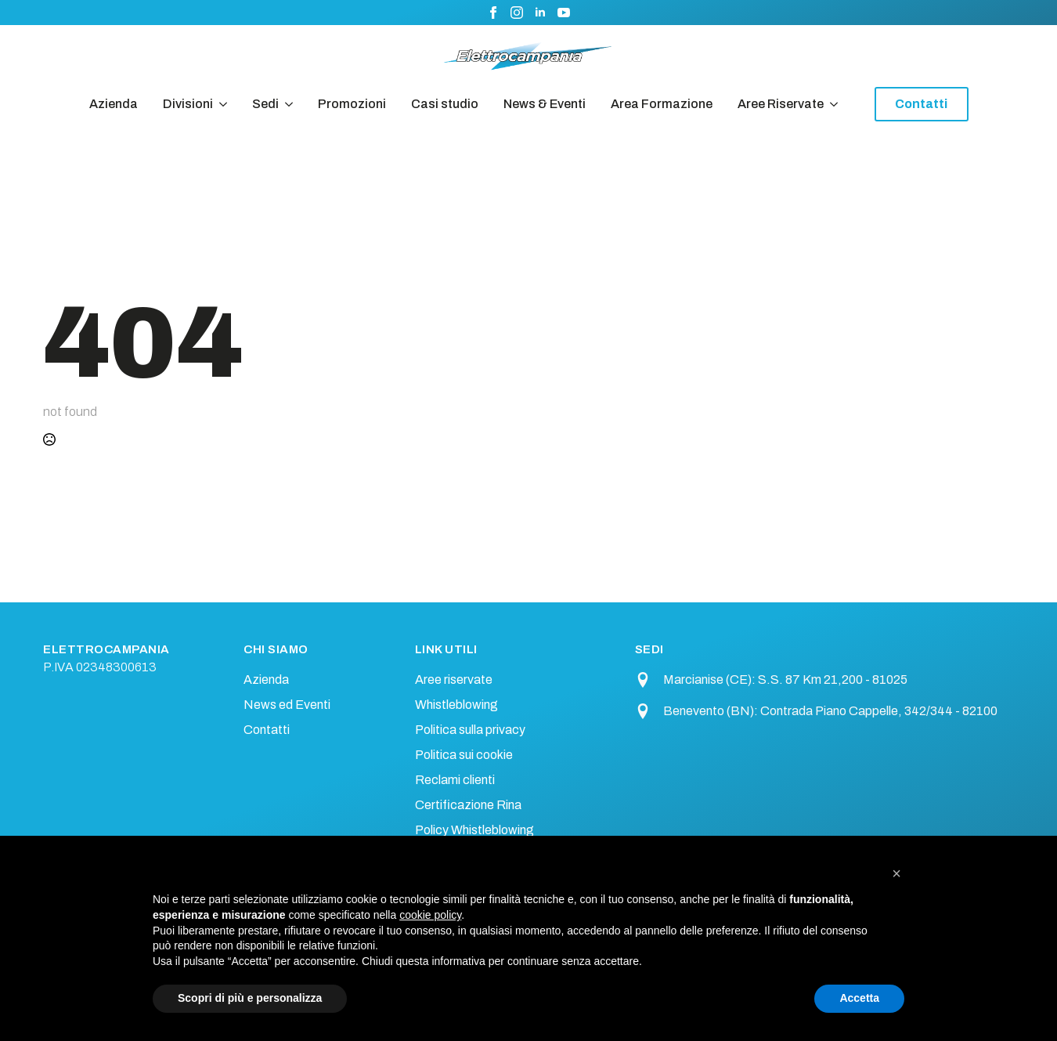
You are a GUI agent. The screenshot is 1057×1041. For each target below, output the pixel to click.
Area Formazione (661, 103)
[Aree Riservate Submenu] (831, 104)
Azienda (113, 103)
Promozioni (352, 103)
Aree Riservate (781, 103)
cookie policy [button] (430, 915)
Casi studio (444, 103)
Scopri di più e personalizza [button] (250, 998)
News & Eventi (544, 103)
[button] (896, 873)
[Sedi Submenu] (286, 104)
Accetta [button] (859, 998)
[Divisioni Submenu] (220, 104)
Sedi (265, 103)
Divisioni (188, 103)
